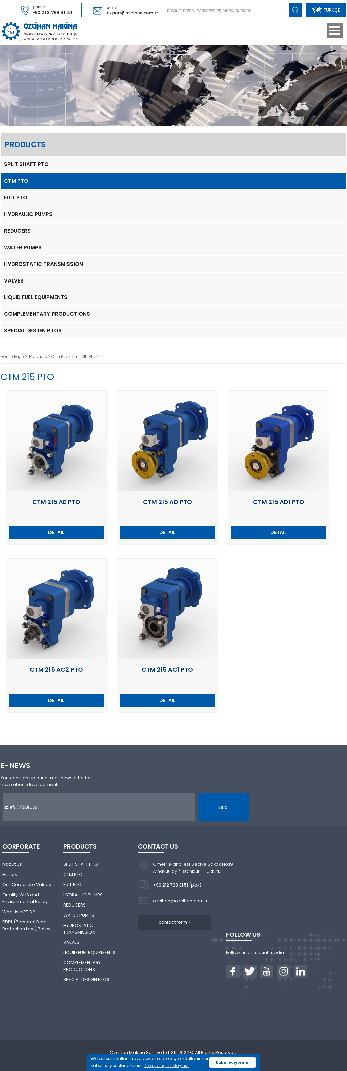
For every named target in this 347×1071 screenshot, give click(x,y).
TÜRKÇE (326, 10)
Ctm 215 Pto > (85, 356)
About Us (12, 864)
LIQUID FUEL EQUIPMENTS (35, 297)
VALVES (14, 280)
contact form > (174, 922)
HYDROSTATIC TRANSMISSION (43, 264)
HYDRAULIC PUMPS (28, 214)
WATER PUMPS (23, 247)
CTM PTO (16, 180)
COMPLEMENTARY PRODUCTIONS (47, 313)
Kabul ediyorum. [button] (232, 1062)
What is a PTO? (18, 912)
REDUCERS (17, 230)
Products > (40, 356)
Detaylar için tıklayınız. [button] (166, 1065)
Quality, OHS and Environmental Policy (25, 898)
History (9, 874)
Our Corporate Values (26, 884)
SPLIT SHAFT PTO (26, 164)
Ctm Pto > (61, 356)
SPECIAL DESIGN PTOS (33, 330)
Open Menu (335, 30)
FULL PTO (15, 197)
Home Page (13, 356)
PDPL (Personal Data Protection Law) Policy (26, 925)
